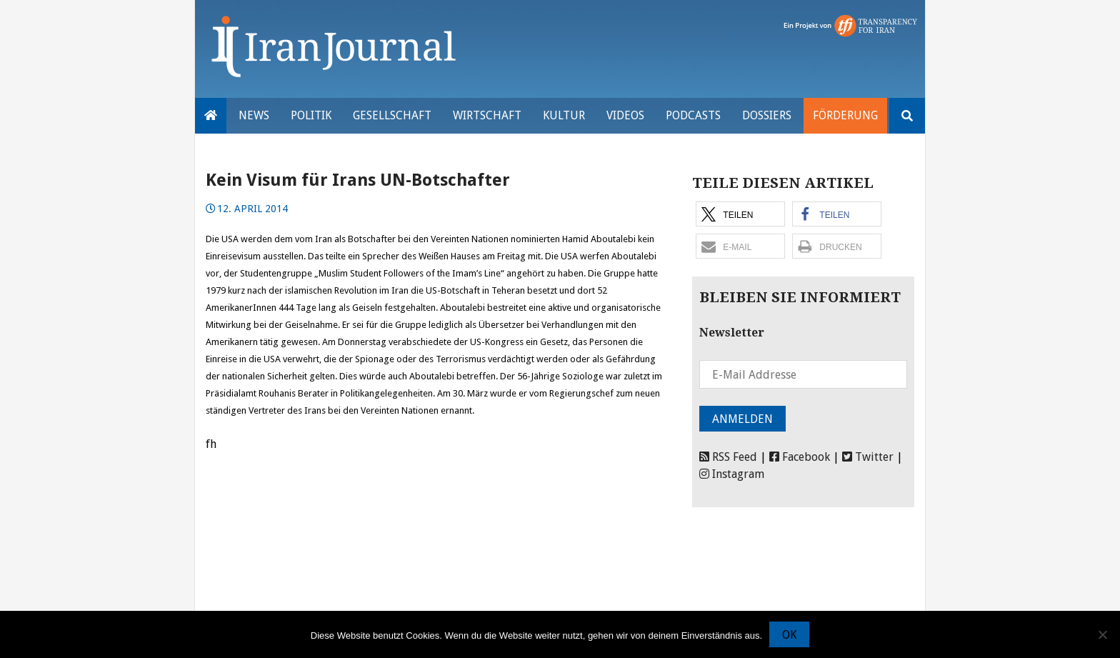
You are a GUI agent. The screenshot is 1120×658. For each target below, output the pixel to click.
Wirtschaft (487, 115)
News (254, 115)
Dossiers (766, 115)
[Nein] (1102, 634)
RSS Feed (728, 457)
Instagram (731, 474)
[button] (740, 213)
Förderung (845, 115)
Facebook (799, 457)
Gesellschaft (392, 115)
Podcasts (693, 115)
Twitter (868, 457)
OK (789, 635)
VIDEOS (625, 115)
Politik (311, 115)
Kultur (564, 115)
